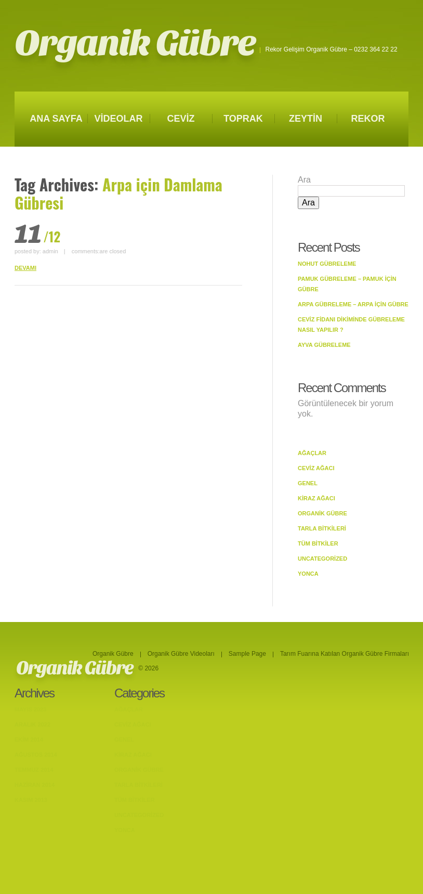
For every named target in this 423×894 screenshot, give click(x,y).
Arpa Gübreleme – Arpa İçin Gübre (353, 304)
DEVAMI (25, 268)
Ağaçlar (312, 453)
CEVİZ (180, 118)
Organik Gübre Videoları (181, 653)
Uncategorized (322, 558)
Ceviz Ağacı (316, 468)
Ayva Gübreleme (324, 345)
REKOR (368, 118)
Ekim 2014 (29, 739)
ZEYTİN (305, 118)
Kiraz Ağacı (316, 498)
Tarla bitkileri (322, 528)
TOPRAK (243, 118)
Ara (304, 179)
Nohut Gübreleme (327, 264)
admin (50, 251)
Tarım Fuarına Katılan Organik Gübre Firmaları (344, 653)
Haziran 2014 (35, 785)
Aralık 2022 (32, 724)
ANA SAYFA (56, 118)
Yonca (308, 574)
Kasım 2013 (31, 800)
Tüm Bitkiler (318, 543)
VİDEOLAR (118, 118)
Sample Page (247, 653)
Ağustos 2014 (36, 755)
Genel (308, 483)
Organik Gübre (135, 43)
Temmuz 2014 (34, 770)
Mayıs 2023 (30, 709)
